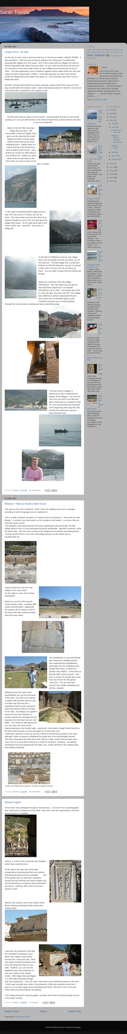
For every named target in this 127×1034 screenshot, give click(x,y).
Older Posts (74, 1011)
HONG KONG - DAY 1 (100, 330)
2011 (112, 167)
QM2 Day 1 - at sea (100, 224)
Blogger (78, 1027)
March (114, 156)
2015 (112, 114)
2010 (112, 171)
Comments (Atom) (23, 1017)
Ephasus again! (13, 802)
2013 (112, 120)
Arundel (89, 49)
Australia (107, 49)
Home (43, 1011)
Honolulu (117, 52)
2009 (112, 174)
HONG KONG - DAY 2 (100, 294)
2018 (112, 110)
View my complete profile (97, 99)
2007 (112, 181)
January (115, 159)
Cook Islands (91, 52)
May (114, 152)
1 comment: (34, 1002)
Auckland (98, 49)
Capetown (116, 49)
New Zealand (96, 55)
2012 (112, 164)
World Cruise (115, 55)
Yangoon (90, 58)
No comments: (35, 490)
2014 (112, 117)
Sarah (104, 67)
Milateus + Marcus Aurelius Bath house (25, 503)
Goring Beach (105, 52)
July (113, 124)
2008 (112, 178)
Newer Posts (12, 1011)
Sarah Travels (14, 12)
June (114, 127)
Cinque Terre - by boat (16, 52)
